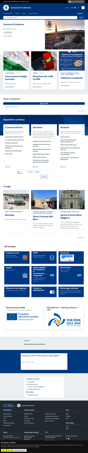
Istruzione (37, 127)
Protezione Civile (12, 252)
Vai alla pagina (10, 87)
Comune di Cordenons (13, 24)
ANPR (35, 252)
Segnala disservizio (33, 395)
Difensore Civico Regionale (16, 288)
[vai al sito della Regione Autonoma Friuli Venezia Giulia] (16, 2)
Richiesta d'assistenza (50, 440)
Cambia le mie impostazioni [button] (19, 450)
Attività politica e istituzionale (44, 213)
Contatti (5, 432)
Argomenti (80, 13)
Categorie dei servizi (29, 410)
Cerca (81, 17)
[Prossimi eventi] (83, 103)
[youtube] (74, 7)
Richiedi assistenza (33, 384)
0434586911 (36, 387)
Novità (67, 410)
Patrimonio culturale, (66, 211)
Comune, (7, 211)
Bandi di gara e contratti (29, 436)
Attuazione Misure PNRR (15, 307)
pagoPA (9, 267)
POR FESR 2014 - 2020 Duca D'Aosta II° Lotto (62, 308)
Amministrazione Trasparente (31, 432)
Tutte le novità (8, 36)
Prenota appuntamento (34, 389)
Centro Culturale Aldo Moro (43, 218)
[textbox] (43, 362)
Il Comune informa (9, 73)
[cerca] (83, 7)
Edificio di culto (75, 211)
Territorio (64, 127)
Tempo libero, (42, 211)
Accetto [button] (3, 450)
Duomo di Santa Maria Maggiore (71, 216)
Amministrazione (7, 410)
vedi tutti (44, 177)
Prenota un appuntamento (38, 289)
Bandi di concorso (28, 437)
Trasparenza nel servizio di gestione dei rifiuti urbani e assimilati (53, 436)
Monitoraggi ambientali (69, 288)
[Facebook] (71, 7)
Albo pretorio (27, 439)
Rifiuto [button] (9, 450)
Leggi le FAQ (31, 382)
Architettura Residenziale (15, 211)
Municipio (9, 215)
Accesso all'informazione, (67, 73)
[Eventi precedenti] (4, 103)
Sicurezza (35, 73)
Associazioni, (36, 211)
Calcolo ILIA (64, 252)
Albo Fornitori (65, 267)
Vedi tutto (81, 111)
